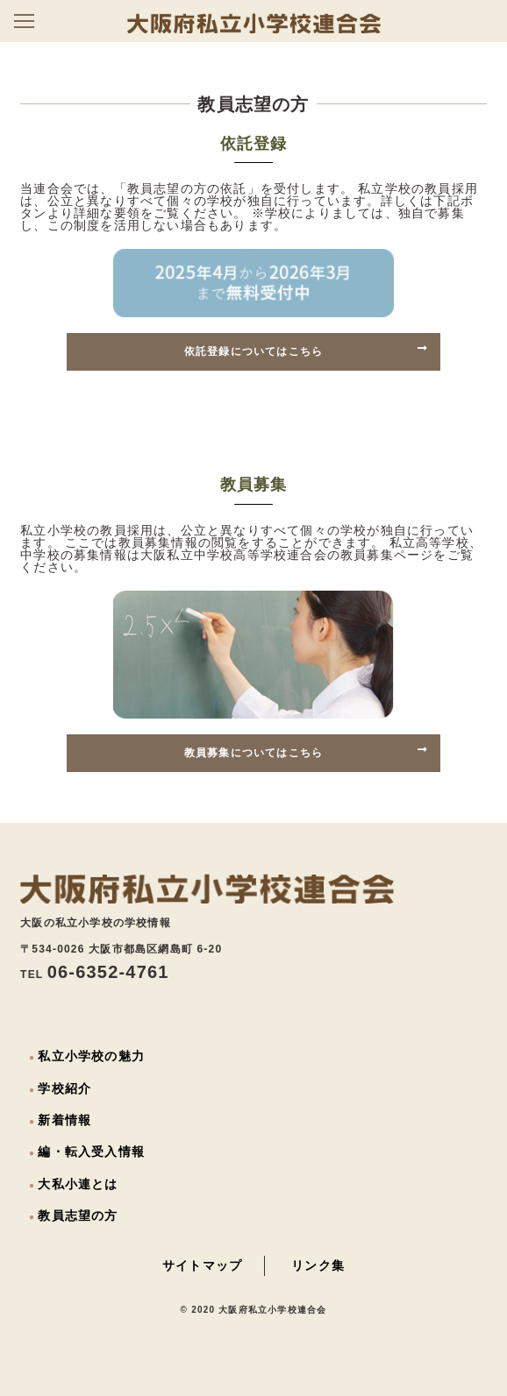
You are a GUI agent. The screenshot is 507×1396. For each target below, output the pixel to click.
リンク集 (318, 1265)
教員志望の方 (78, 1215)
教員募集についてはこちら (306, 752)
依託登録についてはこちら (306, 351)
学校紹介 (64, 1088)
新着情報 (64, 1120)
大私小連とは (78, 1184)
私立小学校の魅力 (91, 1056)
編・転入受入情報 (91, 1151)
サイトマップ (202, 1265)
